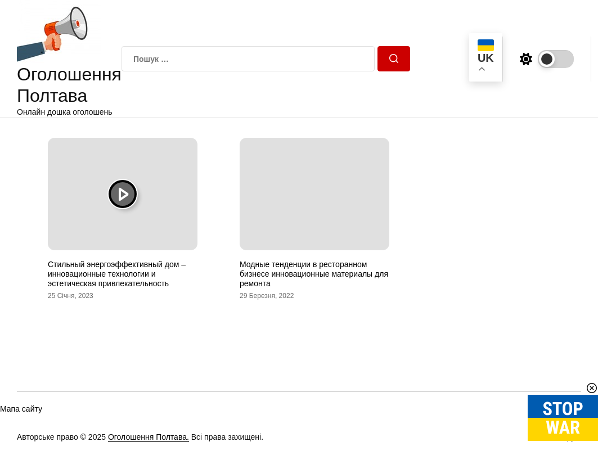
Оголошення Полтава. (148, 436)
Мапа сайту (21, 408)
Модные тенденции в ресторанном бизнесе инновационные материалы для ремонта (314, 274)
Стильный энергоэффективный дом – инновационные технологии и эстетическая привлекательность (117, 274)
